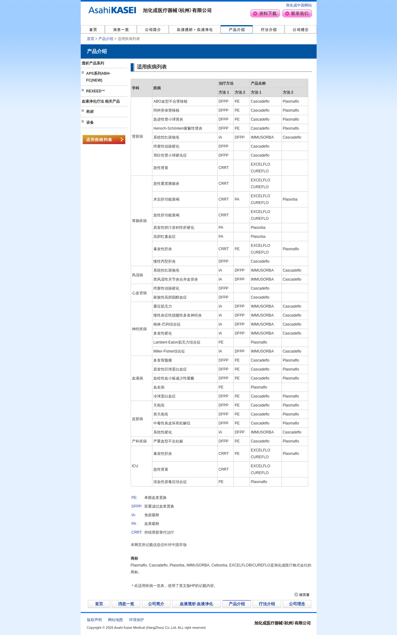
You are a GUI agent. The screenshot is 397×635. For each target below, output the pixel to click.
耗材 (90, 111)
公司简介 (156, 604)
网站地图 (115, 620)
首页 (90, 39)
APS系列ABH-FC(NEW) (98, 76)
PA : (135, 524)
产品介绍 (105, 39)
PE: (135, 497)
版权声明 (94, 620)
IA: (134, 515)
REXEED (95, 91)
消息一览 (126, 604)
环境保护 (136, 620)
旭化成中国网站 (299, 5)
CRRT (137, 532)
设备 (90, 122)
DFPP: (137, 506)
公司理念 (297, 604)
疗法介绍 (267, 604)
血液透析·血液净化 (196, 604)
